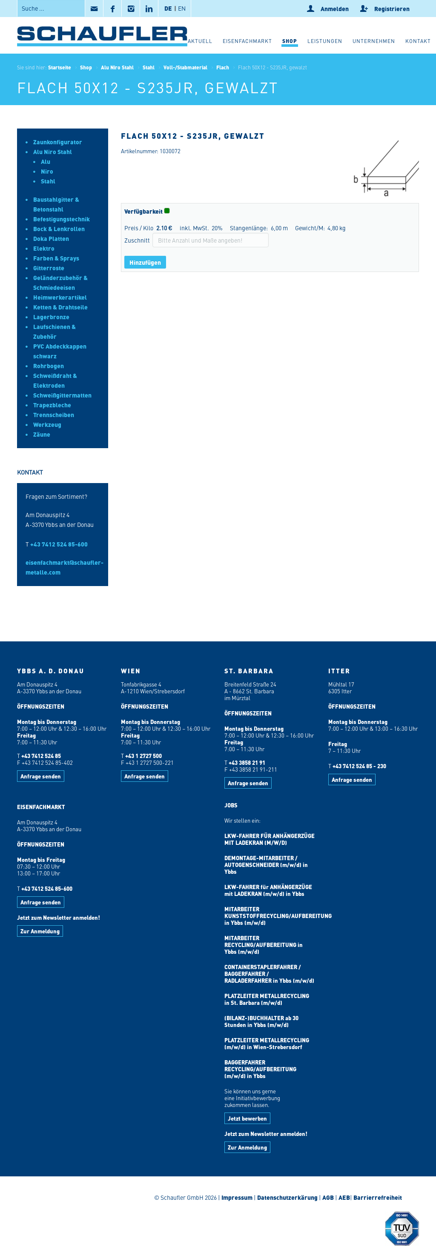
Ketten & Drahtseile (60, 307)
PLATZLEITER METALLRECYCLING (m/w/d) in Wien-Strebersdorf (266, 1043)
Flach (222, 67)
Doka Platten (51, 238)
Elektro (43, 248)
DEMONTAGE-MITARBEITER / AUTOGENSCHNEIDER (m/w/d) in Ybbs (266, 864)
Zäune (41, 434)
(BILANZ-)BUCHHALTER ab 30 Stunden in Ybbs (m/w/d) (261, 1021)
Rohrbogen (48, 365)
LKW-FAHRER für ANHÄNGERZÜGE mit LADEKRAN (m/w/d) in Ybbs (268, 890)
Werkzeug (47, 424)
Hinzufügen (145, 262)
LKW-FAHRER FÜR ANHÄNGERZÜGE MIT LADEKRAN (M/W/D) (269, 839)
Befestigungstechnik (61, 219)
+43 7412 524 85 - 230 (359, 766)
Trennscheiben (53, 414)
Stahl (149, 67)
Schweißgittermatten (62, 395)
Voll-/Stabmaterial (185, 67)
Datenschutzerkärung (287, 1197)
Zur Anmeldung (40, 931)
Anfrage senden (40, 776)
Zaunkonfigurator (57, 141)
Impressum (236, 1197)
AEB (343, 1197)
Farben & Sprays (56, 258)
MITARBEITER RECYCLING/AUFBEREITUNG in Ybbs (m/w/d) (263, 944)
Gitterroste (48, 267)
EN (182, 8)
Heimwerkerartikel (60, 297)
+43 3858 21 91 (247, 762)
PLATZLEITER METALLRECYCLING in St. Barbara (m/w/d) (266, 999)
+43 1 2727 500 (143, 756)
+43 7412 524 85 (41, 756)
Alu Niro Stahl (117, 67)
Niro (47, 171)
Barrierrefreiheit (377, 1197)
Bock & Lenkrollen (59, 228)
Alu (45, 161)
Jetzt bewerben (247, 1118)
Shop (86, 67)
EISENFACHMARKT (41, 807)
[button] (289, 42)
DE (168, 8)
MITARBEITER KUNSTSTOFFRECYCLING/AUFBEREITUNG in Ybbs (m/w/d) (278, 916)
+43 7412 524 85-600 (59, 544)
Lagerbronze (51, 316)
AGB (328, 1197)
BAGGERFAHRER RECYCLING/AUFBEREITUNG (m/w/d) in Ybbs (260, 1069)
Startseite (59, 67)
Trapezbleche (52, 404)
